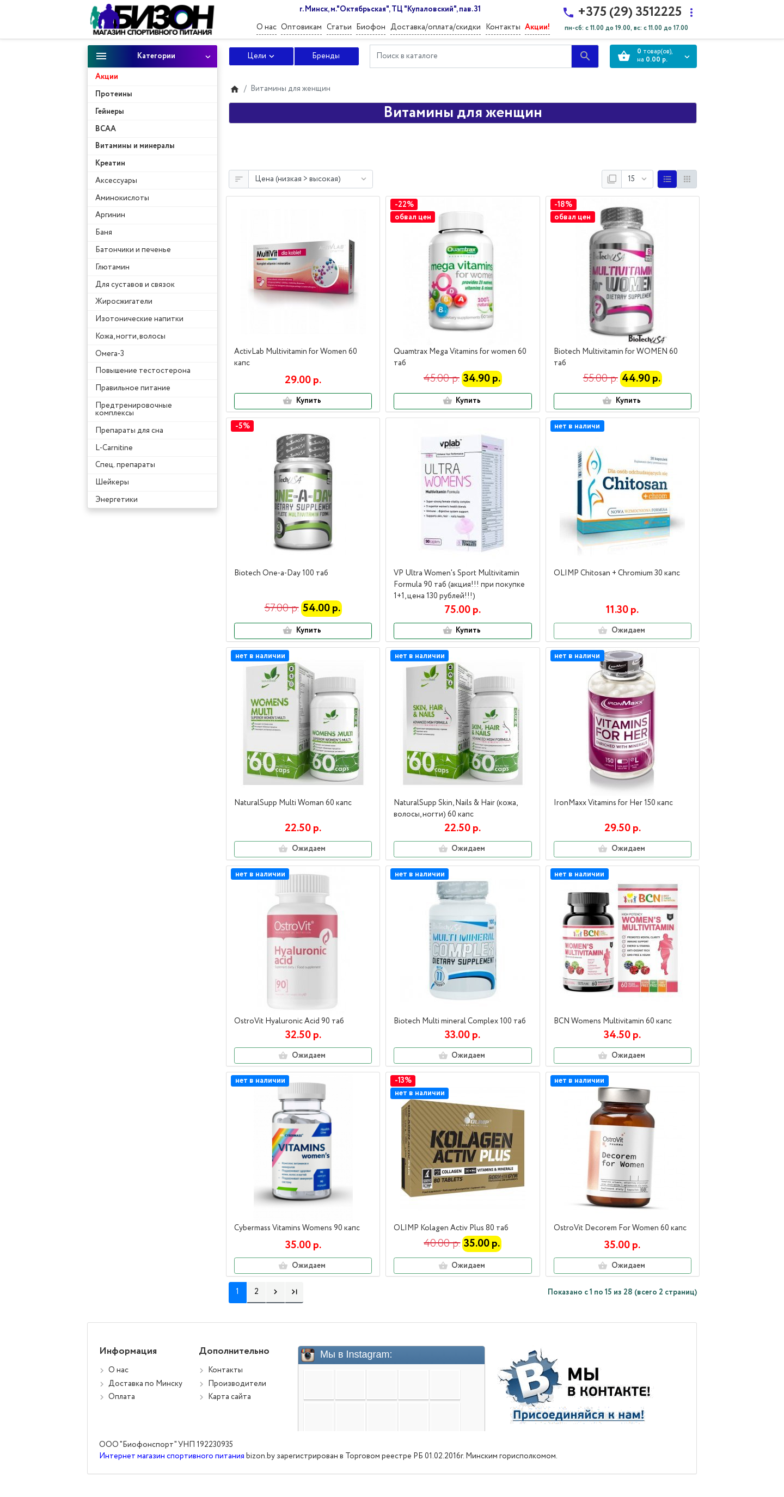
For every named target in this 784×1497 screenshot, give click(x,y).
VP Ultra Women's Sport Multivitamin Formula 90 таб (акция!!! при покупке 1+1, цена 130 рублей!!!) (459, 585)
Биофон (370, 27)
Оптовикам (301, 27)
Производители (237, 1383)
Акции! (537, 27)
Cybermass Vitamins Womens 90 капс (297, 1228)
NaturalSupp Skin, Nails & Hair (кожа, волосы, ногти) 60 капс (455, 808)
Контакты (503, 27)
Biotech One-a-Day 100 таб (281, 573)
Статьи (339, 27)
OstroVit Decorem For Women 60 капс (620, 1228)
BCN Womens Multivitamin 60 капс (613, 1021)
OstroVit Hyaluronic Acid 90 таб (289, 1021)
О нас (266, 27)
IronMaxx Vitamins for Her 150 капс (613, 802)
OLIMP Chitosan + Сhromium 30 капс (617, 573)
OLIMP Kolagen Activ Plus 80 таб (451, 1228)
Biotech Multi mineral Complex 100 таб (460, 1021)
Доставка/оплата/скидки (435, 27)
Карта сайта (229, 1396)
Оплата (121, 1396)
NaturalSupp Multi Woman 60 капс (293, 802)
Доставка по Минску (145, 1383)
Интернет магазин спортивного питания (171, 1456)
